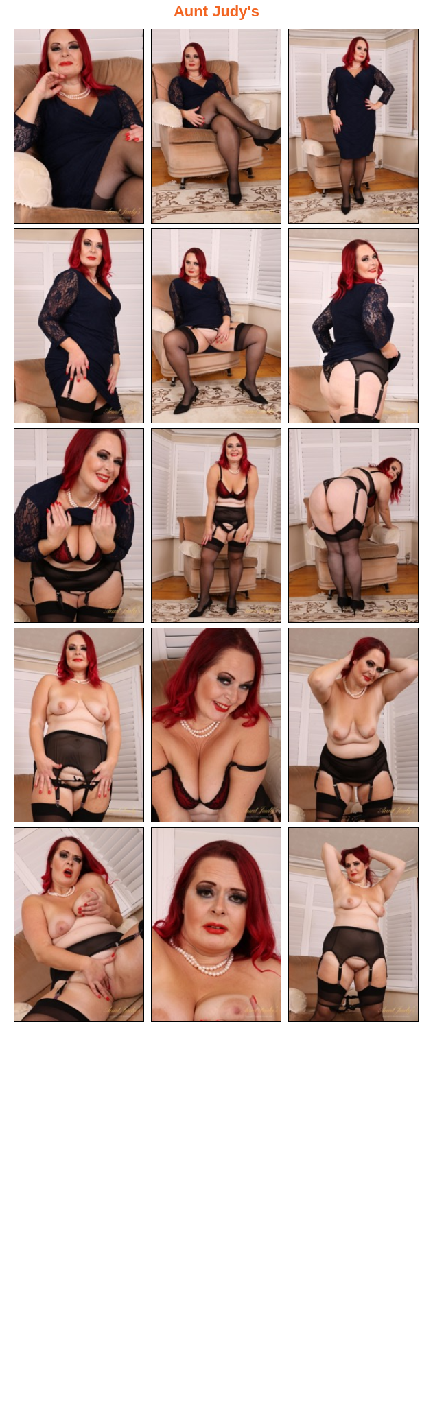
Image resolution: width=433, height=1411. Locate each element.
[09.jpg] (353, 525)
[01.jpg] (79, 126)
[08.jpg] (216, 525)
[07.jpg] (79, 525)
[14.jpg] (216, 924)
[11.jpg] (216, 725)
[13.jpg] (79, 924)
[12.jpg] (353, 725)
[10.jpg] (79, 725)
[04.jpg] (79, 325)
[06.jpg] (353, 325)
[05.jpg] (216, 325)
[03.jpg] (353, 126)
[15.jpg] (353, 924)
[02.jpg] (216, 126)
